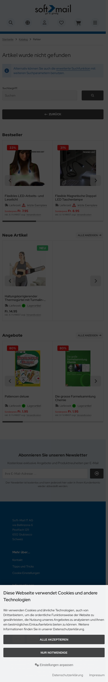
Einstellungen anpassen (54, 665)
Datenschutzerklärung (67, 675)
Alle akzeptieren (54, 639)
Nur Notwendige (53, 652)
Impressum (97, 675)
